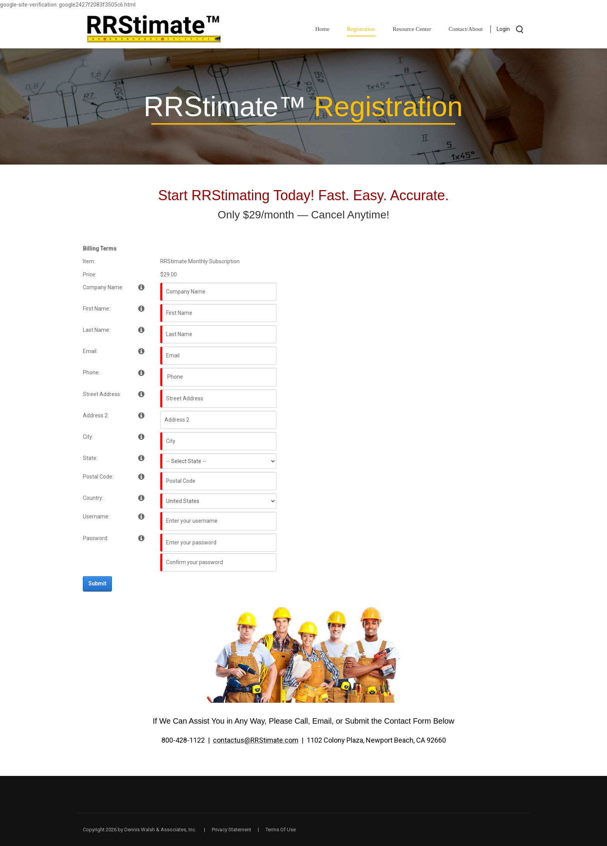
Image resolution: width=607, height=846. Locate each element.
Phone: (91, 372)
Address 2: (96, 415)
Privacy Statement (231, 829)
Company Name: (103, 287)
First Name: (96, 308)
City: (88, 437)
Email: (90, 351)
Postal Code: (98, 477)
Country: (93, 498)
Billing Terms (100, 248)
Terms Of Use (281, 829)
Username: (96, 516)
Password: (95, 538)
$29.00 (168, 274)
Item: (89, 261)
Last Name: (96, 330)
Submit (97, 583)
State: (90, 458)
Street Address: (102, 394)
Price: (89, 274)
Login (503, 29)
